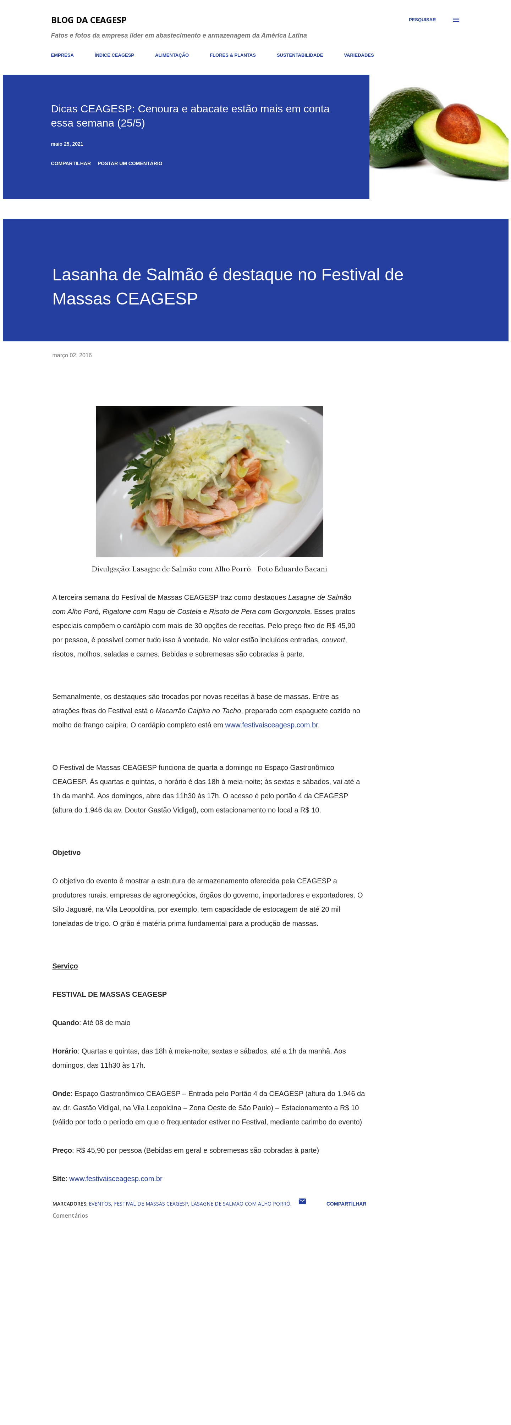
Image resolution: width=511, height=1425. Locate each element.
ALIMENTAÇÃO (172, 55)
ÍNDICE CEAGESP (114, 55)
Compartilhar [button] (71, 163)
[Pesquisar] (422, 20)
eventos (100, 1203)
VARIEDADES (359, 55)
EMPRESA (62, 55)
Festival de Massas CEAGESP (151, 1203)
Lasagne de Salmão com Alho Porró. (241, 1203)
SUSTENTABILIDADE (300, 55)
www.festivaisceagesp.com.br (271, 725)
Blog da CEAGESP (89, 20)
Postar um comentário (130, 163)
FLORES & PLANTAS (233, 55)
